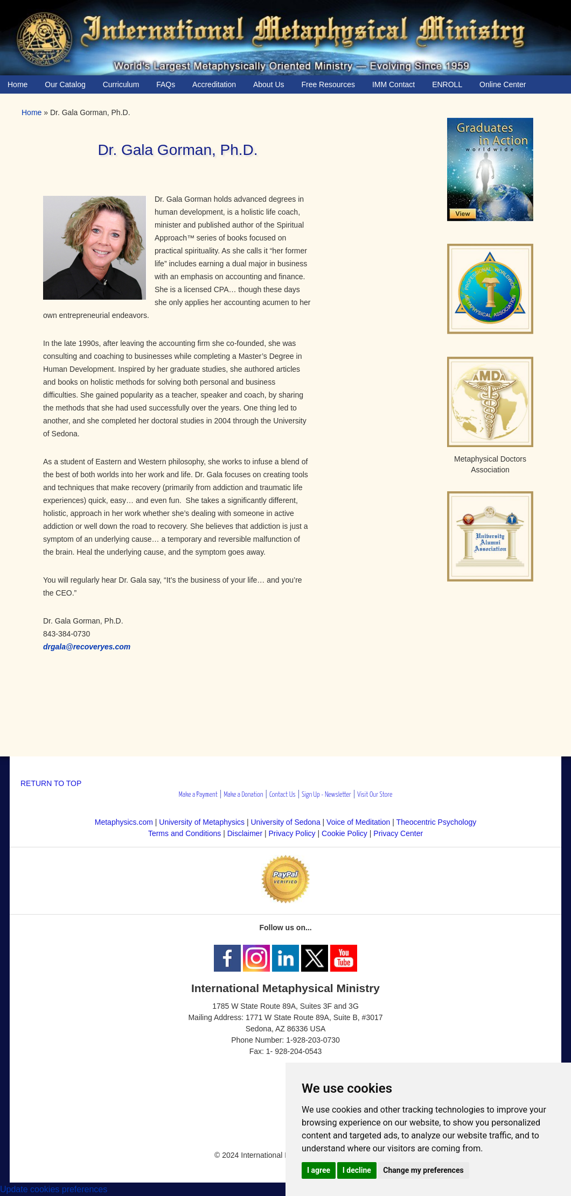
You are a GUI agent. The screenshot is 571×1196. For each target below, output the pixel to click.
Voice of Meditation (358, 822)
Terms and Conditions (184, 833)
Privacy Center (398, 833)
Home (31, 112)
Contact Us (282, 794)
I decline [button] (357, 1170)
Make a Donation (243, 794)
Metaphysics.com (125, 822)
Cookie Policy (344, 833)
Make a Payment (198, 794)
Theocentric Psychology (436, 822)
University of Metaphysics (202, 822)
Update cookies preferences (53, 1189)
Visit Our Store (374, 794)
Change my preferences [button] (423, 1170)
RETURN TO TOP (50, 783)
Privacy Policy (291, 833)
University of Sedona (286, 822)
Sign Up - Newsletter (326, 794)
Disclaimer (244, 833)
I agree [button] (318, 1170)
